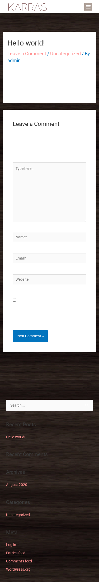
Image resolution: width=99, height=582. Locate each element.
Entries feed (15, 553)
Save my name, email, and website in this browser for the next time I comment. (49, 308)
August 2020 (16, 485)
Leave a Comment (26, 53)
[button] (88, 6)
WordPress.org (18, 569)
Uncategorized (65, 53)
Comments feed (19, 561)
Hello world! (15, 437)
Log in (11, 545)
